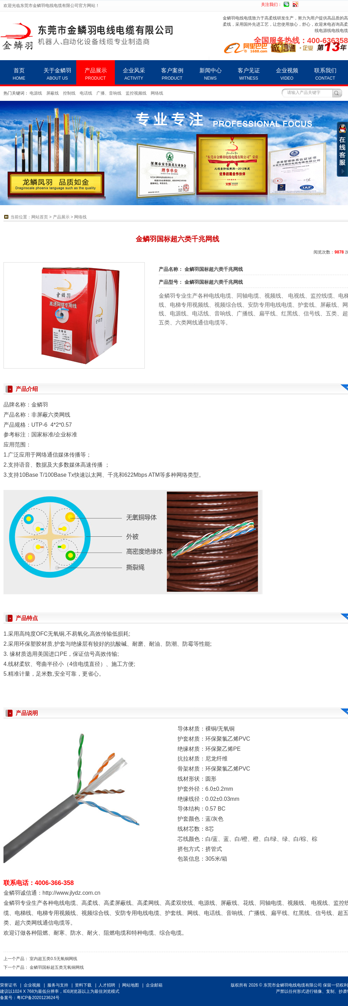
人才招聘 (106, 985)
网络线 (157, 93)
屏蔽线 (52, 93)
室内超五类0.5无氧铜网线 (53, 958)
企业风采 (133, 74)
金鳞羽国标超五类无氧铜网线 (57, 967)
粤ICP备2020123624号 (38, 997)
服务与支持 (57, 985)
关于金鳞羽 (57, 74)
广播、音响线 (108, 93)
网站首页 (39, 217)
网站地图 (130, 985)
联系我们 (325, 74)
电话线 (86, 93)
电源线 (36, 93)
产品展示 (95, 74)
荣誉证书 (8, 985)
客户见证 (248, 74)
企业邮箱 (154, 985)
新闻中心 (210, 74)
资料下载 (83, 985)
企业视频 (287, 74)
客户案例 (172, 74)
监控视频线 (136, 93)
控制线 (69, 93)
